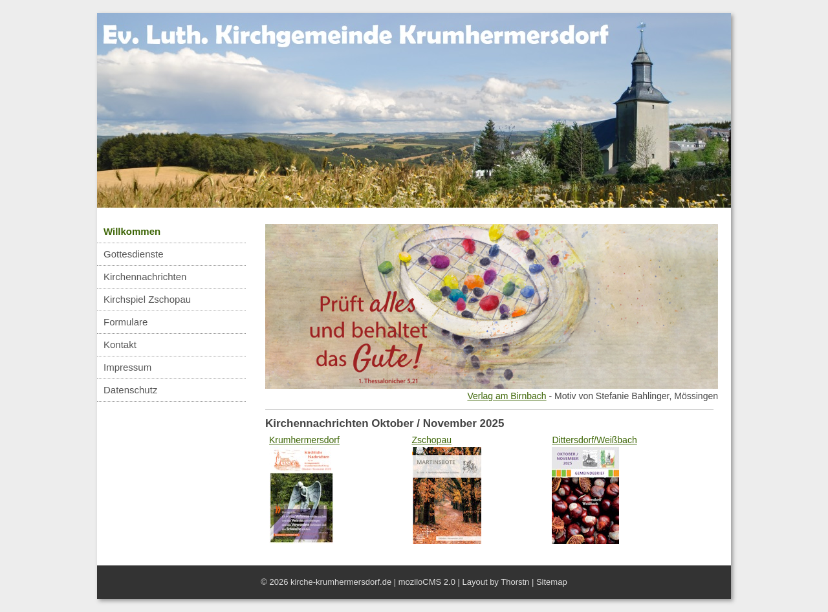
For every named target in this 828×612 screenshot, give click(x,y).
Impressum (127, 367)
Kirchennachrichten (145, 276)
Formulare (125, 321)
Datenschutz (130, 389)
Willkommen (132, 231)
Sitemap (551, 582)
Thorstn (515, 582)
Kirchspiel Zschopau (147, 299)
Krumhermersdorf (304, 440)
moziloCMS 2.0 (426, 582)
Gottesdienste (134, 253)
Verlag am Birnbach (506, 396)
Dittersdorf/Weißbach (594, 440)
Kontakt (120, 344)
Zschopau (432, 440)
